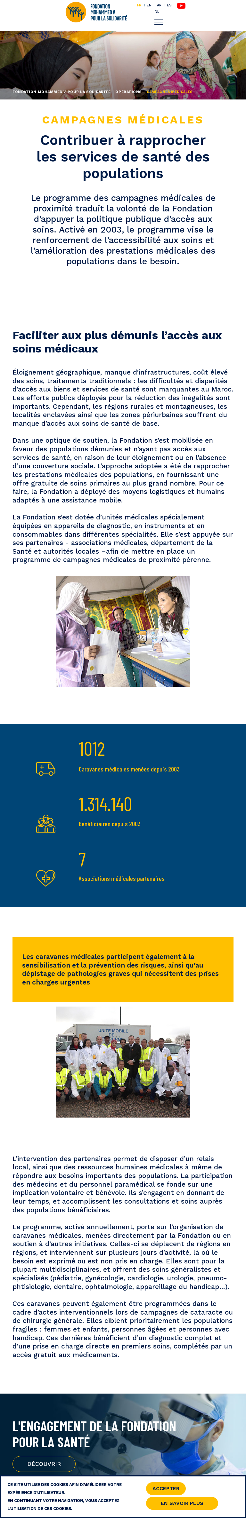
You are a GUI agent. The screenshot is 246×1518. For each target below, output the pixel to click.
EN (149, 5)
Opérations (128, 92)
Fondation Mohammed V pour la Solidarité (61, 92)
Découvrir (44, 1463)
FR (139, 5)
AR (159, 5)
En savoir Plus (182, 1504)
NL (157, 11)
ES (169, 5)
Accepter (165, 1490)
